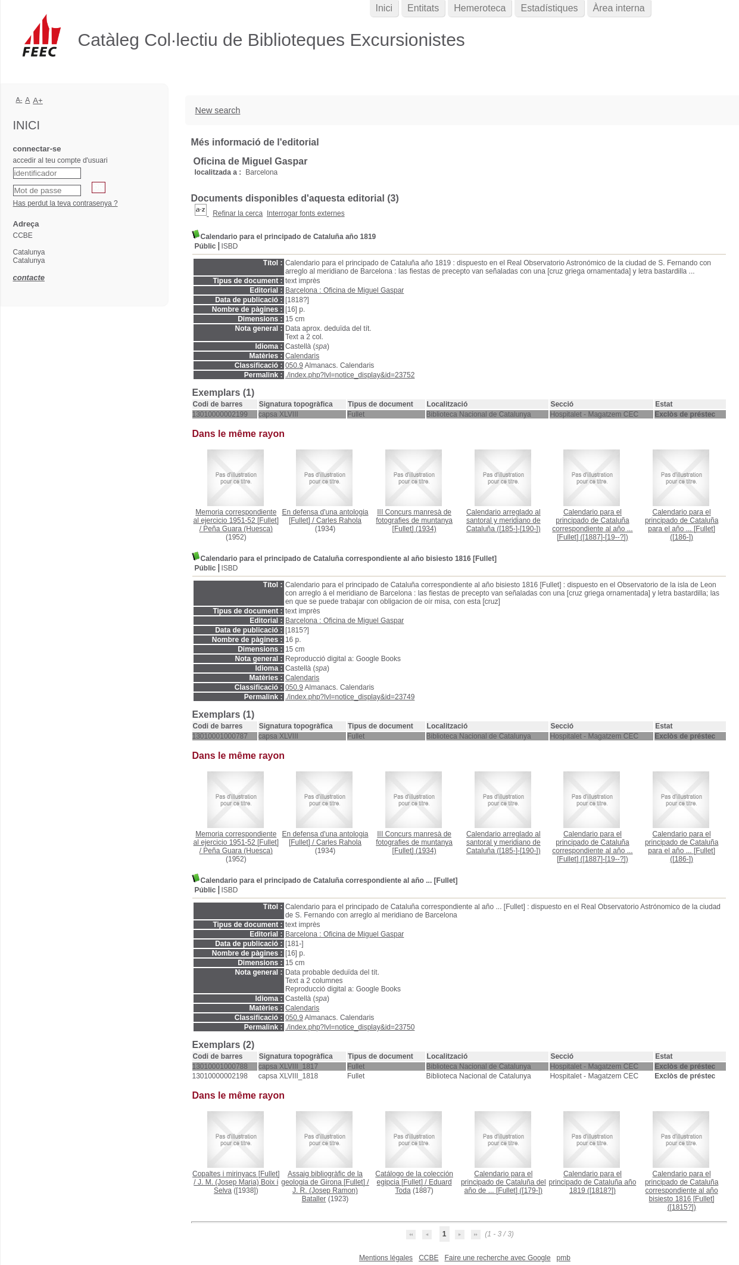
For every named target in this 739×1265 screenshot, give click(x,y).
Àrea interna (619, 8)
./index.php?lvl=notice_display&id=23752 (350, 375)
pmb (563, 1258)
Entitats (423, 8)
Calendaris (302, 356)
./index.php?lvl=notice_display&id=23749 (350, 697)
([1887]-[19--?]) (592, 524)
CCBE (428, 1258)
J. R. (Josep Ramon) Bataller (325, 1194)
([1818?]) (593, 1182)
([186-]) (681, 524)
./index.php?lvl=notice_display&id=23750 (350, 1027)
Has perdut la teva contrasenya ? (65, 203)
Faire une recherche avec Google (497, 1258)
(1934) (414, 520)
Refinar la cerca (238, 213)
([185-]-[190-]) (503, 520)
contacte (29, 277)
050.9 (294, 365)
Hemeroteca (480, 8)
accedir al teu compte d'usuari (60, 160)
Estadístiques (549, 8)
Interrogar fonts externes (306, 213)
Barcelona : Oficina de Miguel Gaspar (344, 290)
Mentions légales (386, 1258)
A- (19, 99)
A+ (38, 100)
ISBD (230, 246)
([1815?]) (681, 1190)
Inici (384, 8)
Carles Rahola (338, 520)
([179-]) (503, 1182)
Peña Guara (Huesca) (238, 529)
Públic (205, 246)
